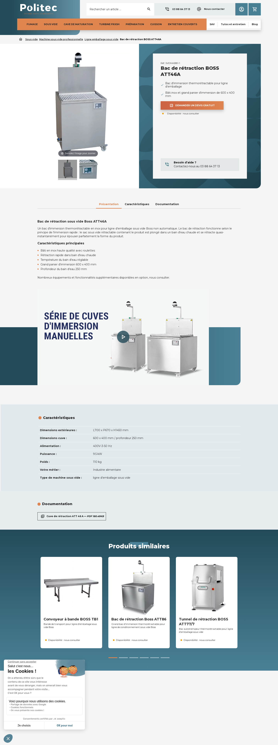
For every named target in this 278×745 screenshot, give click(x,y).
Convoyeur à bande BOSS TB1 (71, 619)
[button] (177, 9)
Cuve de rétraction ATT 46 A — (72, 516)
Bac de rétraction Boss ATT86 (138, 619)
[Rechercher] (120, 9)
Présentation (109, 204)
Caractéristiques (137, 204)
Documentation (167, 204)
